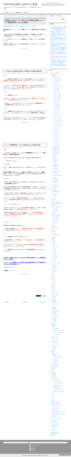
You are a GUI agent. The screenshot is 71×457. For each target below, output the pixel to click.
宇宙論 (53, 158)
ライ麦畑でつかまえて (57, 381)
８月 (52, 283)
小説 (53, 377)
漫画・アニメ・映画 (54, 402)
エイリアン (53, 430)
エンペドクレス (56, 96)
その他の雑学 (52, 433)
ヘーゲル (55, 142)
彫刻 (52, 400)
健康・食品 (53, 341)
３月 (52, 269)
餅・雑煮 (54, 254)
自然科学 (52, 299)
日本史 (52, 225)
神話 (52, 205)
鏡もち (53, 252)
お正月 (52, 241)
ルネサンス (54, 223)
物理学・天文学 (54, 311)
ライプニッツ (55, 138)
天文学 (53, 314)
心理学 (52, 189)
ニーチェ (55, 144)
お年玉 (53, 250)
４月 (52, 273)
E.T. (52, 428)
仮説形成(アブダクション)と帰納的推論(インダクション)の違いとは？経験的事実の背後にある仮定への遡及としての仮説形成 (58, 48)
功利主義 (54, 181)
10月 (52, 287)
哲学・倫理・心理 (16, 26)
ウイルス (54, 328)
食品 (53, 348)
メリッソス (55, 81)
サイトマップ (33, 446)
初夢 (53, 248)
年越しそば (54, 293)
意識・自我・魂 (55, 171)
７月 (52, 279)
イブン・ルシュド (56, 122)
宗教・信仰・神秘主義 (55, 203)
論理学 (52, 199)
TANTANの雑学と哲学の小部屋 (20, 4)
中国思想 (55, 166)
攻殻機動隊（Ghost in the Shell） (57, 414)
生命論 (53, 154)
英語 (52, 352)
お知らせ (52, 435)
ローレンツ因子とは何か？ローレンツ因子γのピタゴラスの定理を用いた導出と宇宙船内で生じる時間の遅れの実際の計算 (58, 28)
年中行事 (52, 237)
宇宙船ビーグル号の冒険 (57, 391)
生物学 (52, 307)
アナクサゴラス (56, 98)
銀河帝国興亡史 (56, 387)
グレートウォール (54, 424)
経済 (52, 370)
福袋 (53, 242)
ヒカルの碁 (53, 420)
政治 (52, 368)
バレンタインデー (55, 262)
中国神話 (54, 210)
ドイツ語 (53, 354)
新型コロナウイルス (57, 330)
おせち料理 (54, 256)
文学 (52, 376)
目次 (12, 12)
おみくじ (54, 246)
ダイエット (54, 344)
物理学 (53, 312)
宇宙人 (54, 160)
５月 (52, 275)
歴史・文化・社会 (53, 201)
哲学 (22, 26)
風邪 (52, 337)
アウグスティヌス (56, 118)
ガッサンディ (55, 132)
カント (29, 26)
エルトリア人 (54, 221)
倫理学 (33, 26)
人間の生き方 (54, 179)
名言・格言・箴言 (55, 175)
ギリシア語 (53, 360)
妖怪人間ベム (53, 422)
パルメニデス (55, 77)
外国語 (51, 351)
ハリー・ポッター (56, 383)
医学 (52, 325)
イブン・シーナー (56, 120)
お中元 (53, 281)
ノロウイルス (55, 334)
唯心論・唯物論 (55, 152)
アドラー (54, 197)
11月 (52, 289)
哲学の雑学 (54, 173)
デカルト (55, 130)
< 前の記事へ (7, 302)
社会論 (53, 156)
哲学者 (25, 26)
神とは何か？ (54, 150)
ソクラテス (55, 110)
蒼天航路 (53, 416)
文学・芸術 (52, 374)
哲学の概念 (54, 148)
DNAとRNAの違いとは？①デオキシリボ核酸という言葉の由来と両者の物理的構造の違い (58, 65)
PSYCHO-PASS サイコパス (56, 412)
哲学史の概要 (54, 146)
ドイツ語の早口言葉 (56, 356)
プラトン (55, 112)
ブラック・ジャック (55, 406)
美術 (52, 396)
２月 (52, 261)
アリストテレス (56, 114)
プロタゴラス (56, 105)
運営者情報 (18, 12)
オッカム (55, 128)
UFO (54, 162)
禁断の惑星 (53, 426)
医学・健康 (52, 323)
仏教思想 (55, 168)
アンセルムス (55, 124)
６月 (52, 277)
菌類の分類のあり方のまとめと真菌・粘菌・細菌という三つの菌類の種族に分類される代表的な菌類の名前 (58, 44)
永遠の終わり (55, 385)
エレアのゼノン (56, 79)
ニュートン (54, 304)
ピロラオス (55, 92)
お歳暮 (53, 297)
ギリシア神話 (54, 206)
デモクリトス (55, 102)
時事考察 (53, 372)
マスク (53, 342)
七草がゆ (54, 258)
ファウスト (55, 379)
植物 (53, 308)
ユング (53, 195)
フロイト (54, 193)
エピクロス (55, 116)
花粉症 (53, 346)
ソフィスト (55, 104)
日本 (52, 229)
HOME (6, 12)
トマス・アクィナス (57, 126)
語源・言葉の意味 (53, 432)
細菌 (53, 326)
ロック (54, 134)
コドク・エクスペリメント (56, 418)
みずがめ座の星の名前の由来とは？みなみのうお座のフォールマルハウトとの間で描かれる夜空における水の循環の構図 (58, 61)
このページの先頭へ (65, 454)
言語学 (52, 231)
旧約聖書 (54, 185)
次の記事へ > (43, 302)
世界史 (52, 213)
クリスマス (54, 295)
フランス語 (53, 358)
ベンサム (55, 182)
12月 (52, 291)
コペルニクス (54, 302)
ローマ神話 (54, 208)
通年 (52, 239)
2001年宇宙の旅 (54, 410)
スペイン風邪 (54, 338)
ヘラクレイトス (56, 94)
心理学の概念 (54, 191)
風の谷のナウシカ (54, 404)
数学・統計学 (53, 317)
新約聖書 (54, 187)
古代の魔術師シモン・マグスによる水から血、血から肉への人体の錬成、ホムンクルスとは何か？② (58, 34)
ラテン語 (53, 362)
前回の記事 (6, 29)
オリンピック (54, 235)
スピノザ (55, 136)
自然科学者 (53, 301)
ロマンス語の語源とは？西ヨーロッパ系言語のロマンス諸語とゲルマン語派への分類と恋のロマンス (58, 57)
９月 (52, 285)
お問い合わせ (25, 12)
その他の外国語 (54, 364)
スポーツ (53, 233)
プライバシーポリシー (35, 445)
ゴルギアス (56, 107)
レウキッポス (55, 100)
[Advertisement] (25, 59)
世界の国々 (53, 227)
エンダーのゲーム (56, 389)
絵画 (52, 398)
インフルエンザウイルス (57, 332)
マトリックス (53, 408)
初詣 (53, 244)
